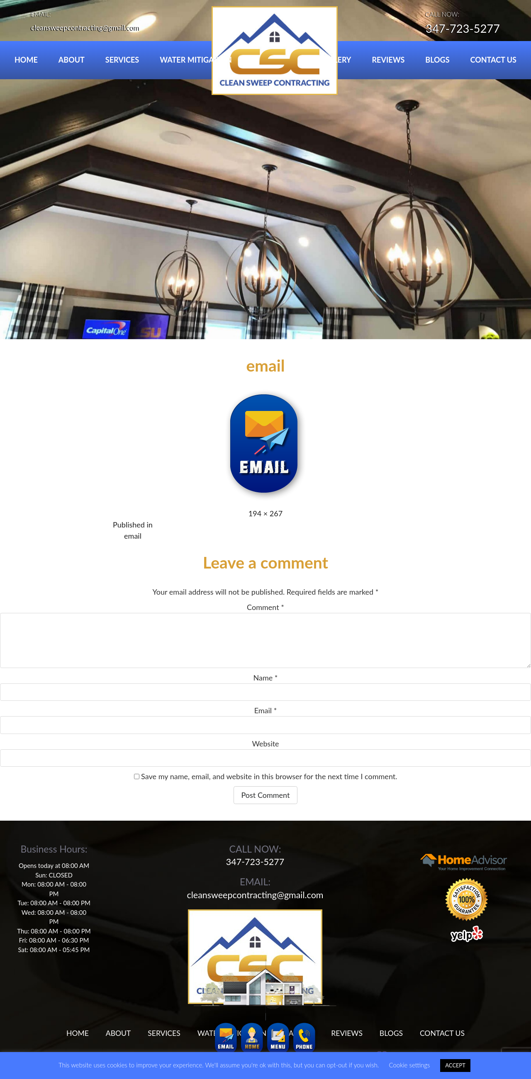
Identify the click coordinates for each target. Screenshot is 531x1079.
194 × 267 (265, 513)
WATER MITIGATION (196, 59)
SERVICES (122, 59)
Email (265, 710)
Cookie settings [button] (409, 1065)
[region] (265, 169)
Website (265, 743)
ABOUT (71, 59)
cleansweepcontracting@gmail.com (88, 27)
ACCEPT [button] (455, 1065)
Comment (265, 607)
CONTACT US (493, 59)
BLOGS (437, 59)
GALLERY (335, 59)
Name (265, 677)
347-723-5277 (459, 29)
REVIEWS (388, 59)
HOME (26, 59)
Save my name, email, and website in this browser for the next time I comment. (269, 776)
